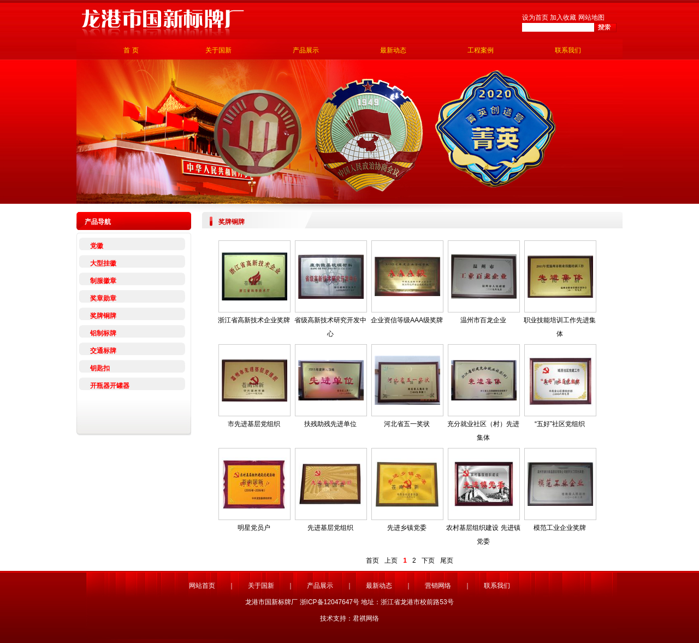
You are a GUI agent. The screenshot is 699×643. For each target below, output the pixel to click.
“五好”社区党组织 (560, 424)
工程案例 (480, 50)
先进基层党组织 (330, 528)
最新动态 (393, 50)
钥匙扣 (100, 368)
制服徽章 (103, 281)
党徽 (96, 246)
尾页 (446, 560)
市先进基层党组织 (254, 424)
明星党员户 (254, 528)
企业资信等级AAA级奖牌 (407, 320)
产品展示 (306, 50)
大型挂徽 (103, 263)
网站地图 (591, 17)
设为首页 (535, 17)
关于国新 (218, 50)
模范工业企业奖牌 (560, 528)
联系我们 (568, 50)
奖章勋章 (103, 298)
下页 (428, 560)
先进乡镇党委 (406, 528)
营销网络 (438, 585)
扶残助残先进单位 (330, 424)
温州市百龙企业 (483, 320)
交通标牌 (103, 351)
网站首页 (202, 585)
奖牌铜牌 (103, 316)
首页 (372, 560)
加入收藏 (563, 17)
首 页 (130, 50)
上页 (391, 560)
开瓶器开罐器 (109, 386)
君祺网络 (366, 618)
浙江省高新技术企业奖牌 (254, 320)
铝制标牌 (103, 333)
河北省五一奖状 (407, 424)
